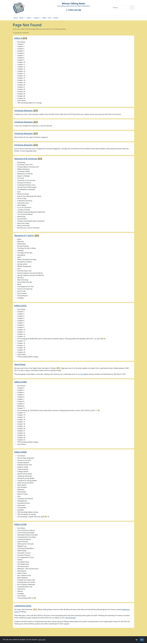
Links (49, 18)
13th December (70, 618)
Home (16, 18)
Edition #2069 (20, 452)
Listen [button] (29, 18)
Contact (55, 18)
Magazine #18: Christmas (28, 158)
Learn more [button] (41, 639)
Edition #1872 (20, 305)
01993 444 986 (73, 10)
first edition (85, 374)
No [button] (136, 639)
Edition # (20, 38)
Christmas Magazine (26, 110)
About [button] (21, 18)
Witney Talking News (73, 3)
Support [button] (37, 18)
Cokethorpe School (22, 605)
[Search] (121, 7)
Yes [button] (142, 639)
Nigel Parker (20, 364)
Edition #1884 (20, 382)
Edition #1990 (20, 524)
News (44, 18)
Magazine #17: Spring (26, 235)
